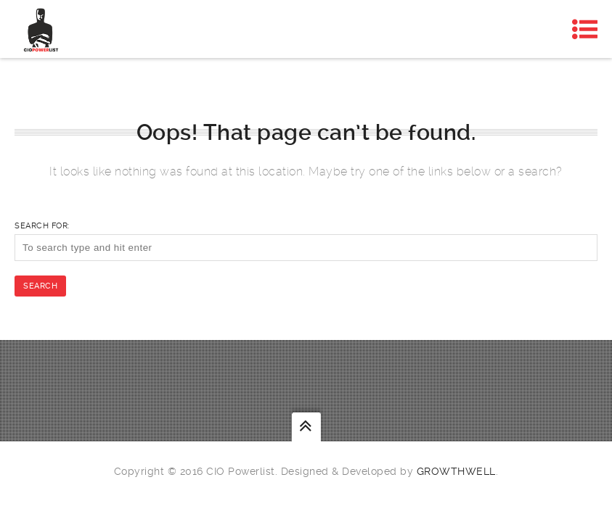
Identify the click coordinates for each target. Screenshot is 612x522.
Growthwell (456, 471)
